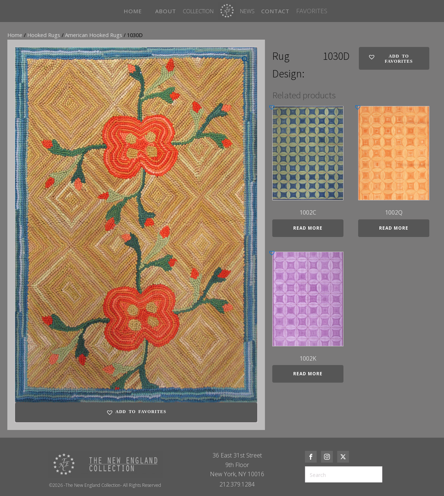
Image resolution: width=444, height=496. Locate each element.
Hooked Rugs (43, 35)
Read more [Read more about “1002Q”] (393, 228)
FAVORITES (311, 11)
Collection (198, 11)
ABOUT (165, 11)
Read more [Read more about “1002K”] (308, 374)
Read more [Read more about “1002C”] (308, 228)
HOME (133, 11)
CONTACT (275, 11)
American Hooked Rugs (93, 35)
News (247, 11)
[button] (245, 59)
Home (14, 35)
